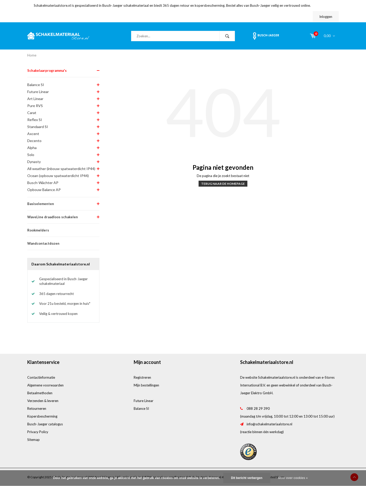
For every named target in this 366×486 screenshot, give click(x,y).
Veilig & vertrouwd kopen (58, 314)
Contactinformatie (41, 377)
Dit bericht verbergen (246, 478)
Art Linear (35, 98)
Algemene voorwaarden (45, 385)
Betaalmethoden (39, 393)
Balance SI (35, 84)
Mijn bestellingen (146, 385)
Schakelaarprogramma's (47, 70)
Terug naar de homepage (223, 184)
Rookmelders (38, 230)
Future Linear (38, 91)
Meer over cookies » (293, 478)
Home (31, 55)
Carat (31, 112)
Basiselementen (40, 204)
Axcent (33, 133)
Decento (34, 140)
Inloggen (325, 17)
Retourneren (36, 408)
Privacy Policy (37, 432)
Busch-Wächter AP (42, 182)
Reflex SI (34, 119)
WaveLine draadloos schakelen (52, 217)
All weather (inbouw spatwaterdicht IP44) (61, 168)
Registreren (142, 377)
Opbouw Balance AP (44, 189)
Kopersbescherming (42, 416)
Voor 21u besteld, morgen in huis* (64, 303)
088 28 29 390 (258, 408)
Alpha (32, 147)
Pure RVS (35, 105)
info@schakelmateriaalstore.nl (269, 424)
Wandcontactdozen (43, 243)
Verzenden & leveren (42, 401)
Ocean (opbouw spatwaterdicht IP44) (58, 175)
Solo (30, 154)
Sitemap (33, 440)
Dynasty (34, 161)
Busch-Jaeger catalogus (45, 424)
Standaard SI (37, 126)
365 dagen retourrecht (56, 294)
